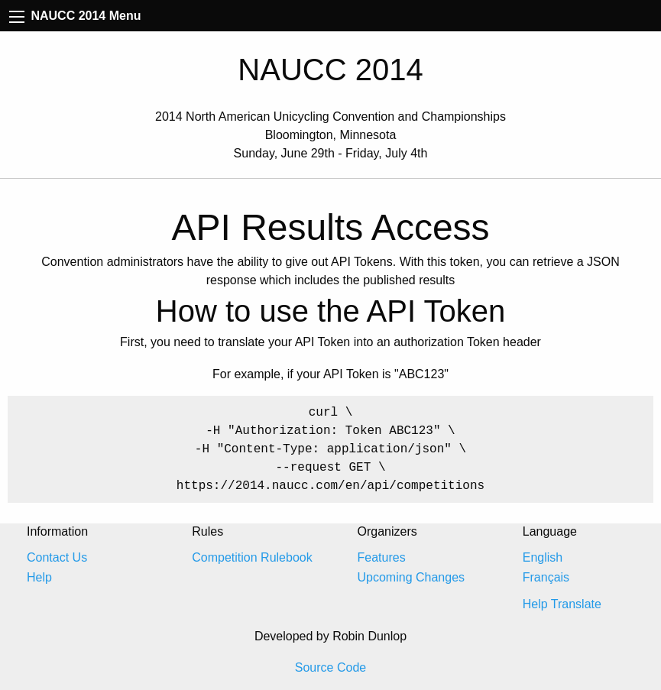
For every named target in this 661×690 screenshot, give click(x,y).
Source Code (330, 667)
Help (39, 577)
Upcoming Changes (411, 577)
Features (382, 557)
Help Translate (562, 604)
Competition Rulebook (252, 557)
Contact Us (57, 557)
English (542, 557)
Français (546, 577)
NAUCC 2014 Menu (75, 15)
